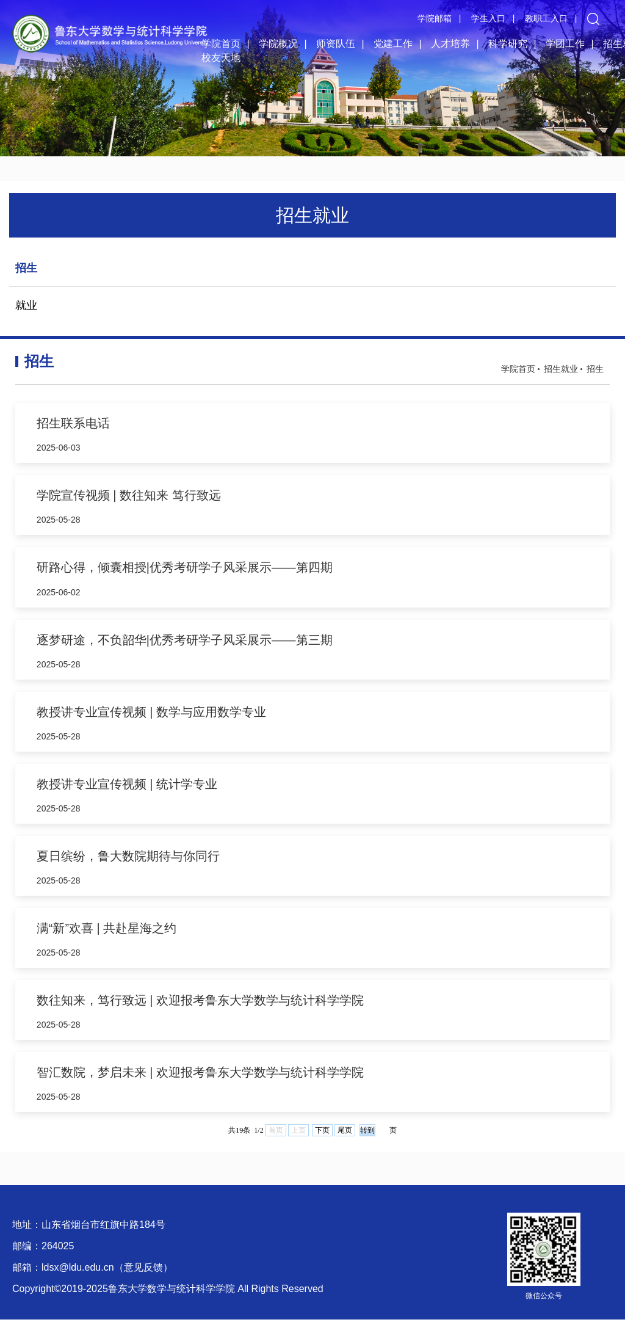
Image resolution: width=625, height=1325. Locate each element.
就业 (26, 305)
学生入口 (488, 18)
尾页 (345, 1135)
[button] (593, 18)
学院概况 (278, 43)
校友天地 (220, 58)
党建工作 (393, 43)
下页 (322, 1135)
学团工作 (565, 43)
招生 (26, 268)
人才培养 (450, 43)
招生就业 (561, 369)
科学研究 (507, 43)
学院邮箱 (434, 18)
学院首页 (220, 43)
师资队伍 (335, 43)
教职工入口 (546, 18)
